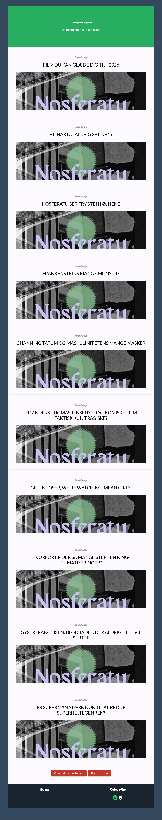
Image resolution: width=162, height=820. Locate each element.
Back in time (99, 773)
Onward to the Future (69, 773)
